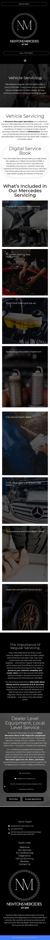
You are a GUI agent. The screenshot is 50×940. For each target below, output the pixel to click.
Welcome (25, 847)
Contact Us (24, 864)
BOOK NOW (17, 4)
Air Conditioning (24, 853)
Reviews (24, 861)
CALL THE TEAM (32, 53)
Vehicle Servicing (25, 859)
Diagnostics (24, 856)
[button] (25, 61)
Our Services (24, 850)
